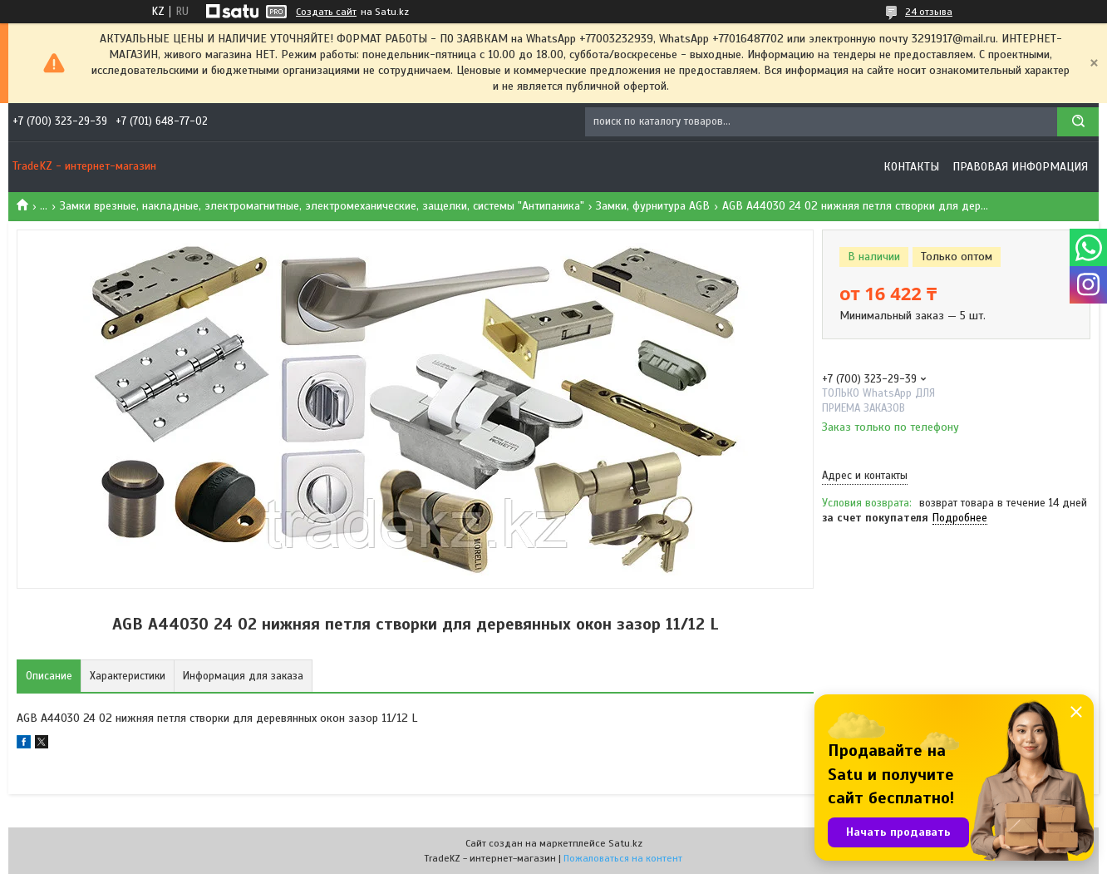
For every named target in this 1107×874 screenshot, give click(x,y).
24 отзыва (928, 11)
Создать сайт (326, 11)
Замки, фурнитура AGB (653, 206)
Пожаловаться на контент (622, 858)
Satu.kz (625, 843)
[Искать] (1078, 121)
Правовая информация (1020, 167)
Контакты (911, 167)
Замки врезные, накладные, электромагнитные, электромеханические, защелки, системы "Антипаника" (322, 206)
